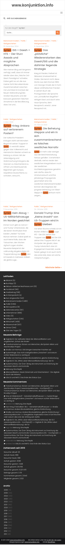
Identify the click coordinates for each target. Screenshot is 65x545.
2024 (6, 496)
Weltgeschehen (10, 43)
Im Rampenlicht (12, 295)
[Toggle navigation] (61, 12)
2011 (5, 534)
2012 (5, 531)
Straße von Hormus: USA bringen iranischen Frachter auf (28, 350)
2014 (5, 525)
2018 (5, 513)
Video (8, 316)
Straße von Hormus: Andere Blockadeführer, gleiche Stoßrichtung (32, 358)
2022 (6, 502)
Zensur (8, 327)
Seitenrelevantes (12, 310)
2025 (6, 493)
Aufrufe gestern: (10, 461)
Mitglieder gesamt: (11, 478)
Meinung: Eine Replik (14, 369)
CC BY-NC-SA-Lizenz (54, 540)
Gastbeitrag (11, 292)
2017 (5, 516)
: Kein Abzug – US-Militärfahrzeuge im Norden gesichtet (17, 216)
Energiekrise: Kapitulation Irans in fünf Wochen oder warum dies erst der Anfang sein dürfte (32, 415)
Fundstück (10, 289)
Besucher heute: (10, 458)
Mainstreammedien (11, 41)
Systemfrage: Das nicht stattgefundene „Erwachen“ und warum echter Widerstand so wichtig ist (31, 398)
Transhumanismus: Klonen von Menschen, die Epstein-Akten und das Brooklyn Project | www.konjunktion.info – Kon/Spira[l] (31, 387)
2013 (5, 528)
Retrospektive (11, 307)
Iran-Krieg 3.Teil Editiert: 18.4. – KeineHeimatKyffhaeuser (27, 407)
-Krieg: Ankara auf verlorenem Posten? (16, 129)
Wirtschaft (10, 321)
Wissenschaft (11, 324)
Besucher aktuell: (11, 452)
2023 (6, 499)
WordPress (51, 542)
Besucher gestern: (11, 464)
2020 (6, 507)
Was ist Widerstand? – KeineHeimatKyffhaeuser (25, 396)
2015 (5, 522)
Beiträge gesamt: (11, 473)
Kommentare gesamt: (13, 476)
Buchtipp (9, 283)
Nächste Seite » (53, 267)
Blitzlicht (9, 280)
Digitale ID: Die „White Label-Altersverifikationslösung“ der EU (30, 361)
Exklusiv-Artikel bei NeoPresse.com (19, 286)
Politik (23, 41)
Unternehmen (11, 313)
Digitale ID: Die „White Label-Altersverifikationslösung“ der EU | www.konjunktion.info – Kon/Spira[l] (29, 421)
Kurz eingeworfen (13, 298)
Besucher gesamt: (11, 470)
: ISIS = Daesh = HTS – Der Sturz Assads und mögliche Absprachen (17, 57)
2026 (6, 490)
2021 (5, 504)
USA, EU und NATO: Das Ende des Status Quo (23, 377)
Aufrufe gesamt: (10, 467)
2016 (5, 519)
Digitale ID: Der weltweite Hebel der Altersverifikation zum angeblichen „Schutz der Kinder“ (27, 340)
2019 (5, 510)
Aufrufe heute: (9, 455)
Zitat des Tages (12, 330)
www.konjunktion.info (17, 540)
